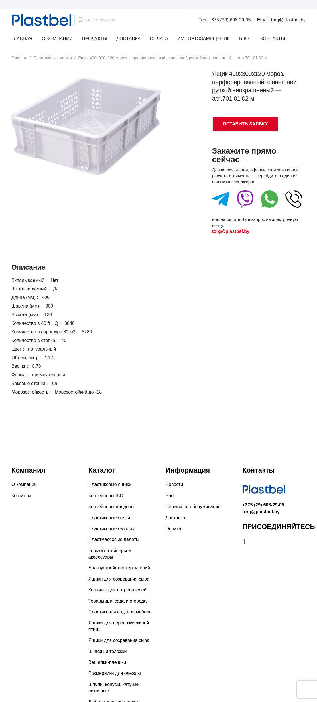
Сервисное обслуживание (193, 506)
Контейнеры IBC (105, 495)
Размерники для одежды (114, 673)
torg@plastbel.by (230, 231)
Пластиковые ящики (52, 58)
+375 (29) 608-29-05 (263, 504)
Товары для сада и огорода (117, 601)
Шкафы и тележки (107, 651)
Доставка (175, 517)
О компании (24, 484)
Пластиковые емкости (111, 528)
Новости (174, 484)
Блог (171, 495)
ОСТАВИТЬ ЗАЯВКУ (245, 123)
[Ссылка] (41, 20)
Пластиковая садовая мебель (120, 611)
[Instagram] (243, 541)
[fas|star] (220, 200)
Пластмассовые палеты (113, 539)
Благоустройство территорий (119, 567)
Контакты (21, 495)
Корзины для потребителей (117, 589)
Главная (19, 58)
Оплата (173, 528)
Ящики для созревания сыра (118, 579)
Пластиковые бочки (109, 517)
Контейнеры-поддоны (111, 506)
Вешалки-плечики (107, 662)
